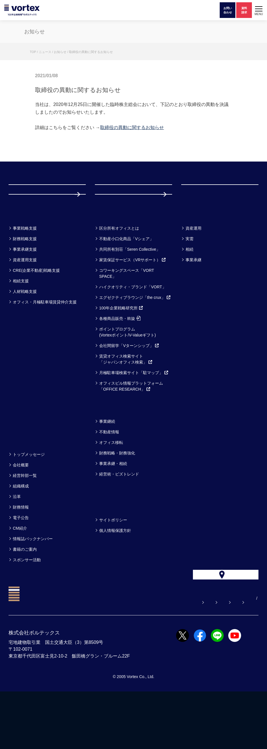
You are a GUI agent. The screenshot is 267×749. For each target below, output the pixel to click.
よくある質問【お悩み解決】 (77, 656)
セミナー (23, 451)
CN (255, 656)
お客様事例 (198, 258)
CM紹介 (20, 573)
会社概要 (21, 510)
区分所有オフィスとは (119, 273)
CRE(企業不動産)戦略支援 (36, 315)
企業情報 (22, 484)
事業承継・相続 (113, 508)
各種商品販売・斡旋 (119, 363)
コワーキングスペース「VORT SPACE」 (126, 318)
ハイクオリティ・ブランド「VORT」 (132, 332)
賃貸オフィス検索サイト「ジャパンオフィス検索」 (126, 404)
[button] (259, 10)
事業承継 (193, 305)
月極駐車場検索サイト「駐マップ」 (134, 417)
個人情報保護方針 (115, 575)
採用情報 (113, 227)
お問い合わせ (128, 656)
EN (246, 656)
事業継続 (107, 466)
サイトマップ (223, 656)
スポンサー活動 (27, 605)
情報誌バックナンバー (33, 583)
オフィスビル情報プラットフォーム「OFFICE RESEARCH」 (131, 431)
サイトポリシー (113, 565)
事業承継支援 (25, 294)
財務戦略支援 (25, 283)
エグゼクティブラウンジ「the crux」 (135, 342)
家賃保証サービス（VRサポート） (132, 305)
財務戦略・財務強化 (117, 498)
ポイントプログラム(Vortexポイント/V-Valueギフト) (127, 377)
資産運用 (193, 273)
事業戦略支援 (25, 273)
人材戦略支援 (25, 336)
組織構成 (21, 531)
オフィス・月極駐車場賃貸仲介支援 (45, 347)
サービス (109, 258)
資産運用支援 (25, 305)
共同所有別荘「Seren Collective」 (129, 294)
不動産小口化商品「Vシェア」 (126, 283)
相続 (189, 294)
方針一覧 (108, 550)
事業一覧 (22, 258)
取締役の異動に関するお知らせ (132, 127)
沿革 (17, 541)
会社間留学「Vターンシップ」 (129, 390)
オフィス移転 (111, 487)
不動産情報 (109, 477)
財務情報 (21, 552)
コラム (105, 451)
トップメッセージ (29, 499)
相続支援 (21, 326)
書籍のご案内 (25, 594)
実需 (189, 283)
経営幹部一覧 (25, 520)
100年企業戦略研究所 (121, 353)
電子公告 (21, 562)
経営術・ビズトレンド (119, 519)
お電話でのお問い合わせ (175, 656)
